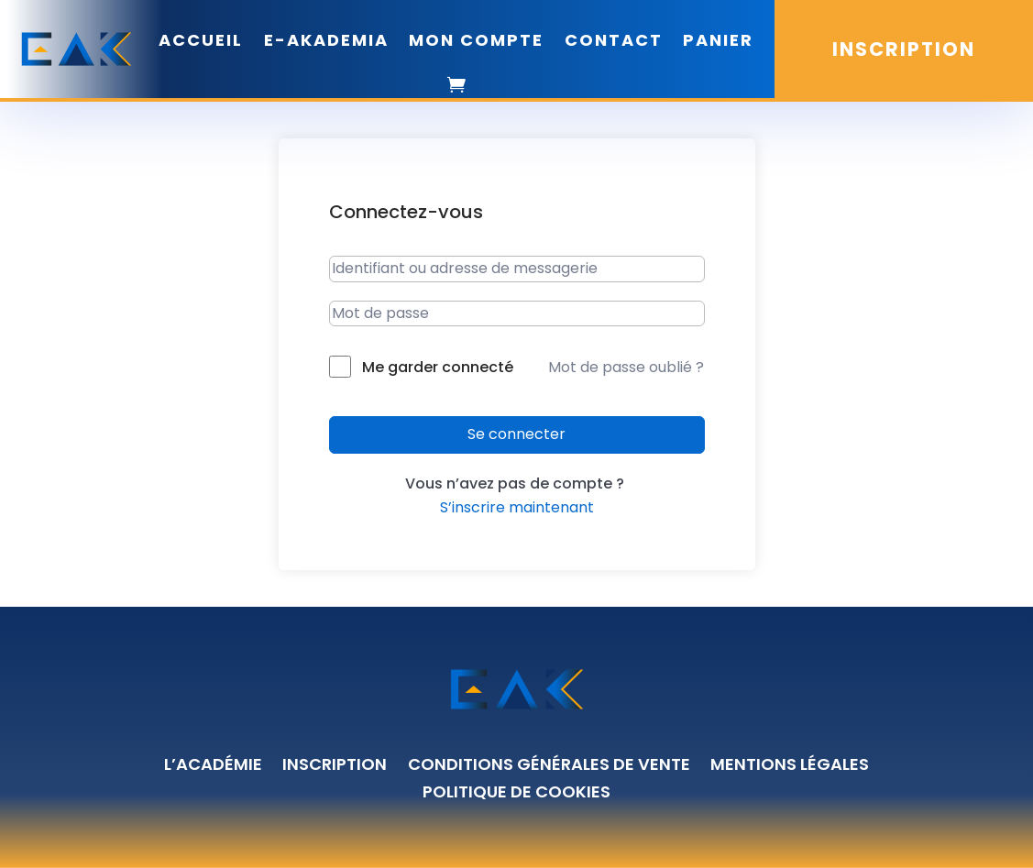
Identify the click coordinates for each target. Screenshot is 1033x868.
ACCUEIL (201, 39)
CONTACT (614, 39)
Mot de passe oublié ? (626, 367)
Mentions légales (789, 766)
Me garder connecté (437, 367)
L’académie (213, 766)
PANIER (718, 39)
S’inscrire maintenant (517, 507)
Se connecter (516, 434)
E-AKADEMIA (326, 39)
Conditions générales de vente (549, 766)
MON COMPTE (476, 39)
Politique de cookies (516, 794)
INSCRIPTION (903, 49)
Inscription (334, 766)
